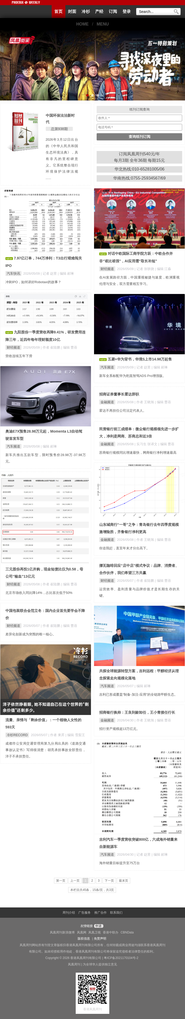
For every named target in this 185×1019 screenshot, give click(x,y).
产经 (99, 11)
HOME (82, 24)
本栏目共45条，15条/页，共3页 (92, 890)
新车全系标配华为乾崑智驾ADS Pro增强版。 (132, 376)
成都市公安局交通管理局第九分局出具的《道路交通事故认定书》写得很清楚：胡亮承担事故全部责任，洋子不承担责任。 (45, 750)
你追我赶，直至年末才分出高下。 (124, 548)
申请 (98, 926)
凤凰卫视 (94, 932)
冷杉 (86, 11)
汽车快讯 (13, 273)
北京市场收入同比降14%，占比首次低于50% (38, 593)
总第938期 (59, 129)
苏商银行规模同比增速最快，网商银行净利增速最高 (137, 452)
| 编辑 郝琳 (66, 273)
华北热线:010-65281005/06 (139, 169)
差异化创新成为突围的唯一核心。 (30, 634)
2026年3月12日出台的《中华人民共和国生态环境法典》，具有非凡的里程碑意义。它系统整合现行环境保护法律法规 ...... (62, 159)
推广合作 (100, 912)
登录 (126, 11)
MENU (103, 24)
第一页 (60, 880)
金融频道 (107, 402)
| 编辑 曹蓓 (69, 347)
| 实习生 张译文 (146, 444)
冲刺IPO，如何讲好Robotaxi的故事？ (33, 282)
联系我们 (116, 912)
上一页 (75, 880)
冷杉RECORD (17, 735)
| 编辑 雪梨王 (75, 735)
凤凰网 (81, 932)
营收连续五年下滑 (18, 356)
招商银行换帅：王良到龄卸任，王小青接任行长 (137, 712)
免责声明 (100, 938)
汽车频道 (107, 367)
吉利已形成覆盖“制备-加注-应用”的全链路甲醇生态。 (138, 694)
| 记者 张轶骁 (145, 269)
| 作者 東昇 (56, 735)
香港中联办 (110, 932)
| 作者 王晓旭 (145, 402)
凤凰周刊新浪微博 (62, 932)
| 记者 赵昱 (49, 273)
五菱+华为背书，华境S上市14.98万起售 (140, 359)
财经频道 (107, 269)
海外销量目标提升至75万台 (119, 863)
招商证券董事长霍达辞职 (119, 394)
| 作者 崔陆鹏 (51, 347)
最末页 (123, 880)
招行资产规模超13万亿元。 (119, 729)
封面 (72, 11)
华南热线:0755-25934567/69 (139, 178)
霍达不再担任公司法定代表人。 (122, 410)
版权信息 (84, 938)
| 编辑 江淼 (163, 269)
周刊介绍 (69, 912)
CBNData (127, 932)
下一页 (109, 880)
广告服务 (84, 912)
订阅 (113, 11)
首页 (58, 11)
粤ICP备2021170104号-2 (121, 958)
